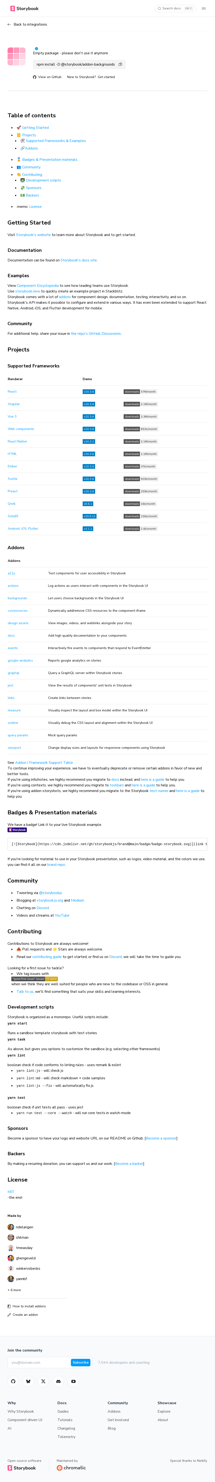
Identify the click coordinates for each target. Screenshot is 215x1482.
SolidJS (13, 516)
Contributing (32, 174)
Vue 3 (12, 416)
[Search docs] (175, 8)
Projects (29, 135)
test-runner (159, 790)
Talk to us (24, 991)
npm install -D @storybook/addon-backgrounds (79, 64)
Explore (164, 1411)
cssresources (18, 610)
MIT (11, 1191)
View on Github (47, 77)
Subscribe (81, 1362)
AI (9, 1428)
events (13, 648)
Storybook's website (33, 234)
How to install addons (27, 1306)
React (12, 391)
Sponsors (33, 187)
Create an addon (23, 1315)
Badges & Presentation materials (49, 159)
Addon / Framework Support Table (44, 762)
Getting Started (35, 127)
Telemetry (66, 1436)
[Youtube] (73, 1381)
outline (13, 723)
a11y (11, 573)
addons (65, 297)
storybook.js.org (50, 900)
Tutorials (65, 1420)
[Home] (24, 8)
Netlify (202, 1460)
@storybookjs (50, 892)
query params (18, 735)
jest (10, 685)
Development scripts (43, 180)
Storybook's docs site (79, 260)
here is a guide (152, 779)
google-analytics (20, 660)
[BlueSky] (28, 1381)
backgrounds (17, 598)
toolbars (117, 785)
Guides (63, 1411)
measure (14, 710)
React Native (17, 441)
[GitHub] (13, 1381)
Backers (32, 195)
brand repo (56, 864)
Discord (43, 907)
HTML (12, 454)
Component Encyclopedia (38, 285)
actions (13, 585)
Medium (77, 900)
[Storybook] (58, 1381)
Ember (12, 466)
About (163, 1420)
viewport (14, 747)
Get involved (118, 1420)
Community (31, 167)
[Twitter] (43, 1381)
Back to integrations (27, 24)
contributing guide (47, 956)
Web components (21, 429)
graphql (13, 673)
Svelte (12, 479)
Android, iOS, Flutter (23, 528)
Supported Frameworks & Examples (56, 140)
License (35, 206)
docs (11, 635)
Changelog (66, 1428)
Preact (12, 491)
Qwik (12, 503)
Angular (14, 404)
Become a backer (129, 1163)
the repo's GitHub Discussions (96, 333)
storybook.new (27, 291)
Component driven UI (25, 1420)
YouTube (62, 915)
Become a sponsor (161, 1138)
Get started (106, 77)
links (11, 698)
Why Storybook (21, 1411)
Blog (112, 1428)
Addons (31, 148)
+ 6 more (14, 1290)
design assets (18, 623)
